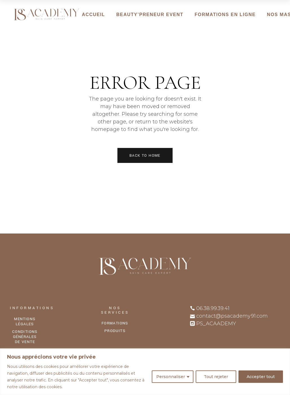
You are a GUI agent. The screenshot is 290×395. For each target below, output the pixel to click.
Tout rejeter (216, 376)
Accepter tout (261, 376)
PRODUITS (115, 330)
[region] (145, 371)
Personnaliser (170, 376)
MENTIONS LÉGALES (24, 321)
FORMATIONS (115, 323)
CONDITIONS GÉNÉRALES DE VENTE (25, 336)
